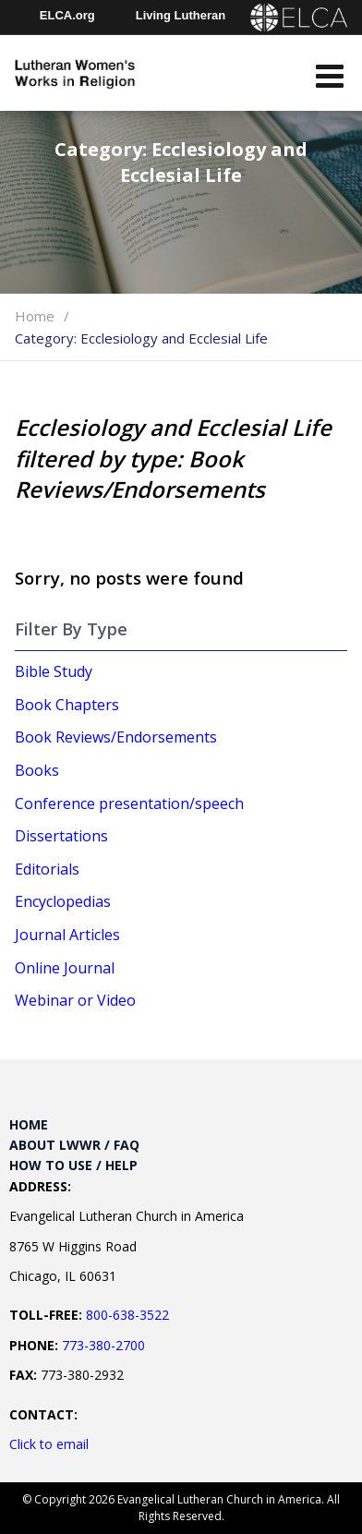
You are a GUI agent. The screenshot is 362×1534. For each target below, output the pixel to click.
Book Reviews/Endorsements (116, 737)
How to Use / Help (73, 1165)
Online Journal (65, 968)
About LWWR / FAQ (74, 1145)
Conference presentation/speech (129, 803)
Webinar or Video (75, 1000)
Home (34, 316)
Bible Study (53, 671)
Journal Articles (67, 934)
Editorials (47, 869)
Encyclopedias (63, 901)
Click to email (49, 1444)
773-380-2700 (103, 1345)
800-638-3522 (127, 1314)
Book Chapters (67, 705)
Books (37, 770)
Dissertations (61, 836)
